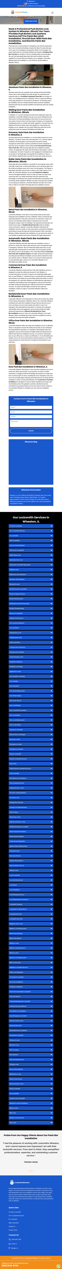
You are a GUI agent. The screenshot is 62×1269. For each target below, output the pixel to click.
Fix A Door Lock (14, 797)
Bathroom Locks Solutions (18, 574)
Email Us (14, 1244)
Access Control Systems (17, 545)
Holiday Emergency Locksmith (19, 827)
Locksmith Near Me (16, 914)
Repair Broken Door (16, 1025)
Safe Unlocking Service (17, 1059)
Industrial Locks (14, 851)
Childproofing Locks (16, 637)
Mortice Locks (14, 953)
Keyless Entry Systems (16, 860)
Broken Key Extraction (16, 599)
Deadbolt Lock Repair (16, 666)
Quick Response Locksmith (18, 1016)
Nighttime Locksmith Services (19, 967)
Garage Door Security (16, 802)
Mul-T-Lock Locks (15, 962)
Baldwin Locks (14, 569)
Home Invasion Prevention (18, 831)
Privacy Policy (13, 1230)
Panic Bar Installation (16, 982)
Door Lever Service (15, 700)
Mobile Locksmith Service (17, 948)
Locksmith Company (16, 904)
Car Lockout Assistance (17, 623)
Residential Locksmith (16, 1035)
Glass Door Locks (15, 817)
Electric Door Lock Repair (17, 734)
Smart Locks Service (16, 1079)
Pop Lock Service (15, 996)
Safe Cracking (14, 1050)
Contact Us (12, 1226)
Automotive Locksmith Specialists (20, 565)
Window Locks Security (17, 1118)
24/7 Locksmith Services (17, 531)
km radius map (31, 463)
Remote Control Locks (16, 1021)
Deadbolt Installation (16, 662)
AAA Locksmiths (15, 540)
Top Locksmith (14, 1093)
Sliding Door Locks (15, 1074)
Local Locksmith (15, 875)
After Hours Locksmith (17, 550)
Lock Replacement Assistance (19, 899)
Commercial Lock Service (17, 647)
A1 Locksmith (14, 535)
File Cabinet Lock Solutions (18, 778)
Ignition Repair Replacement (18, 846)
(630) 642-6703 (31, 21)
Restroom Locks (15, 1040)
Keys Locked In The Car (17, 865)
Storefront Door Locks (16, 1084)
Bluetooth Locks (15, 584)
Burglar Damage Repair (17, 608)
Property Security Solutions (18, 1006)
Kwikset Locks (14, 870)
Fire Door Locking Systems (18, 793)
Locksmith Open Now (16, 919)
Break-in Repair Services (17, 594)
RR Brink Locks (14, 1045)
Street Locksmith (15, 1088)
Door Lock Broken (15, 705)
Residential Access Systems (18, 1030)
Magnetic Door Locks (16, 924)
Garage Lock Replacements (18, 807)
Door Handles (14, 681)
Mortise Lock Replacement (18, 957)
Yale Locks (13, 1122)
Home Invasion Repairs (17, 836)
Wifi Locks (13, 1113)
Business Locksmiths (16, 613)
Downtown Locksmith (16, 730)
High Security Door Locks (17, 822)
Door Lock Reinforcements (18, 710)
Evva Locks (13, 763)
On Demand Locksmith (17, 977)
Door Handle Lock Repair (17, 676)
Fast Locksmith (14, 773)
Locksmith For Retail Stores (18, 909)
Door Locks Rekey (15, 725)
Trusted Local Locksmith (17, 1098)
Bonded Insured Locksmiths (18, 589)
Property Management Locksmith (20, 1001)
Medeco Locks (14, 943)
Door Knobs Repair (15, 696)
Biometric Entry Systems (17, 579)
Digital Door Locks (15, 671)
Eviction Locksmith (15, 754)
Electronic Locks (15, 739)
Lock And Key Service (16, 880)
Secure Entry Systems (16, 1069)
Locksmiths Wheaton (31, 1258)
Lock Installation (15, 890)
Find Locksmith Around (17, 783)
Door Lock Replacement (17, 720)
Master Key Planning (16, 933)
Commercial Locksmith (17, 652)
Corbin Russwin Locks (16, 657)
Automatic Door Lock (16, 560)
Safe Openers (14, 1054)
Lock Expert (13, 885)
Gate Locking (14, 812)
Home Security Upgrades (17, 841)
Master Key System (15, 938)
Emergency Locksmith (16, 749)
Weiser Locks (14, 1108)
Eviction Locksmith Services (18, 759)
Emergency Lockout (16, 744)
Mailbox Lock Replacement (18, 928)
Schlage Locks (14, 1064)
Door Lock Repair (15, 715)
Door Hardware (14, 686)
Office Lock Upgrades (16, 972)
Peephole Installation (16, 987)
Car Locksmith (14, 628)
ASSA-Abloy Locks (15, 555)
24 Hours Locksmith (16, 526)
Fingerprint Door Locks (17, 788)
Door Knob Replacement (17, 691)
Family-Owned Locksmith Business (20, 768)
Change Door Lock (15, 633)
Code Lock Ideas (15, 642)
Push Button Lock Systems (18, 1011)
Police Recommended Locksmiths (20, 991)
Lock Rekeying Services (17, 894)
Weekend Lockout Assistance (19, 1103)
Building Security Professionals (19, 603)
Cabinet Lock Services (16, 618)
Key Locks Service (15, 856)
